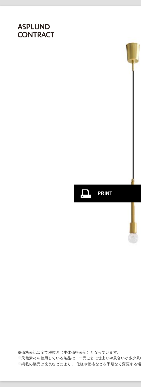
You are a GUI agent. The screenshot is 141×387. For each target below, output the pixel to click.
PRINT (105, 193)
